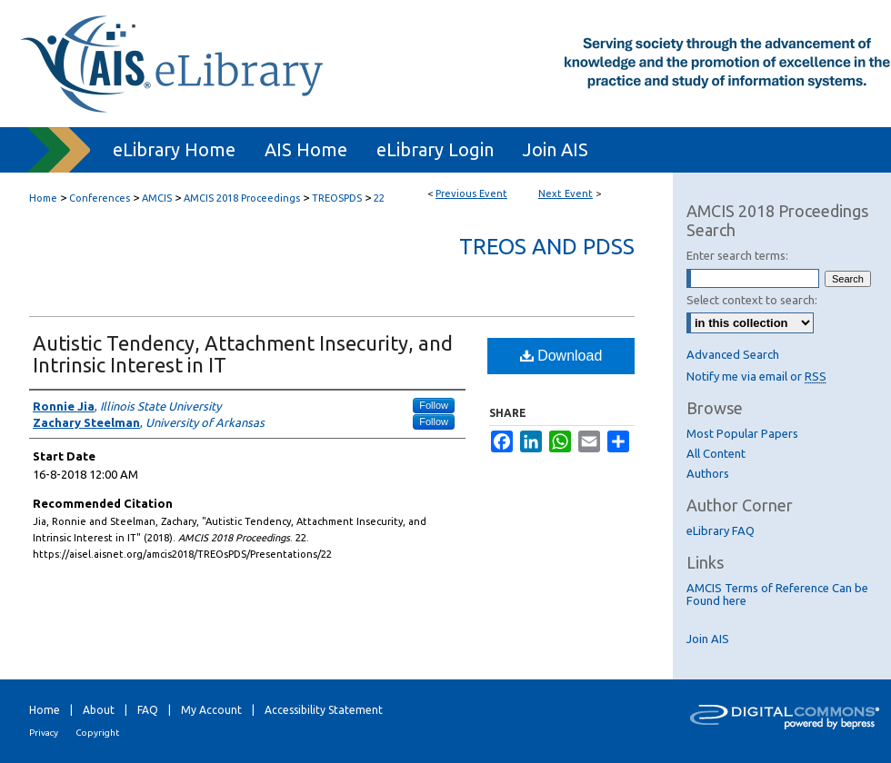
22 (379, 198)
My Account (211, 710)
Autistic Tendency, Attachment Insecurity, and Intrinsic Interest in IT (243, 354)
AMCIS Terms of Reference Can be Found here (777, 594)
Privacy (43, 733)
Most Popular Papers (742, 433)
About (99, 710)
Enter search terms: (737, 255)
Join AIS (707, 638)
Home (43, 198)
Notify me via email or (756, 376)
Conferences (101, 198)
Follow (433, 405)
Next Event (565, 193)
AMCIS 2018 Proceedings (243, 198)
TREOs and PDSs (547, 246)
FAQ (147, 710)
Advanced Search (732, 354)
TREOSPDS (338, 198)
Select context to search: (751, 299)
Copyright (97, 733)
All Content (716, 453)
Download (561, 355)
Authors (707, 473)
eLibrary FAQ (720, 530)
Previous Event (471, 193)
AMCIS (158, 198)
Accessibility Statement (324, 710)
